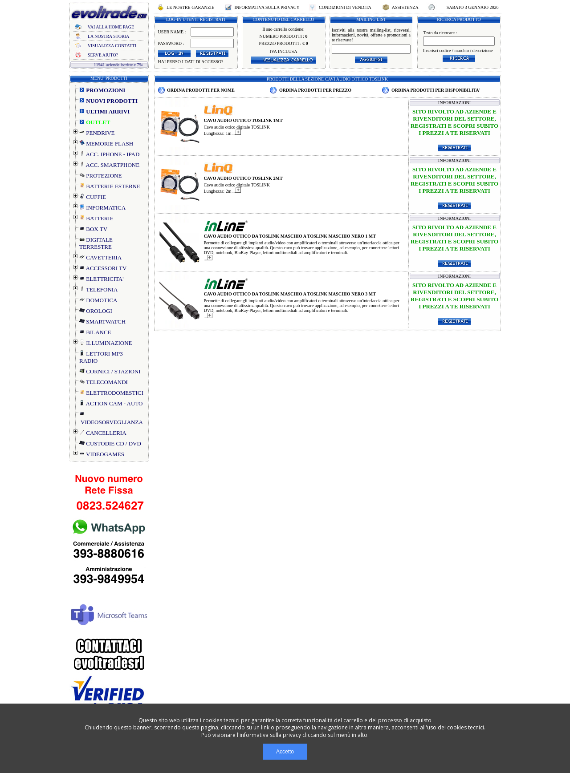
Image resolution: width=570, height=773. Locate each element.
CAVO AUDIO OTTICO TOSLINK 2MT (243, 178)
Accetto (285, 752)
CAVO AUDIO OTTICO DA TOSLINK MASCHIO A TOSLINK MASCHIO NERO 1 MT (290, 236)
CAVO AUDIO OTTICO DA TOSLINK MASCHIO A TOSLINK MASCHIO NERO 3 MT (290, 293)
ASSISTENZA (405, 7)
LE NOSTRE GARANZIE (191, 7)
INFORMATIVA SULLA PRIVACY (267, 7)
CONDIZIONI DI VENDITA (345, 7)
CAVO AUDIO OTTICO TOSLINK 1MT (243, 120)
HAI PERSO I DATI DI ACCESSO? (191, 61)
